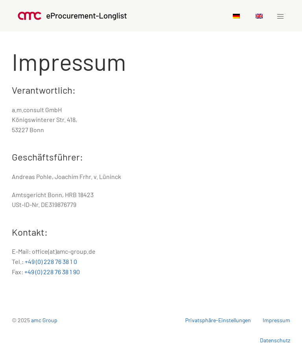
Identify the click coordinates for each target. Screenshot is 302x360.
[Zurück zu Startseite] (72, 15)
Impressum (276, 320)
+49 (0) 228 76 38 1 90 (52, 271)
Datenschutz (275, 340)
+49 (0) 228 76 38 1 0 (51, 261)
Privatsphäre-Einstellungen (218, 320)
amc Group (44, 320)
